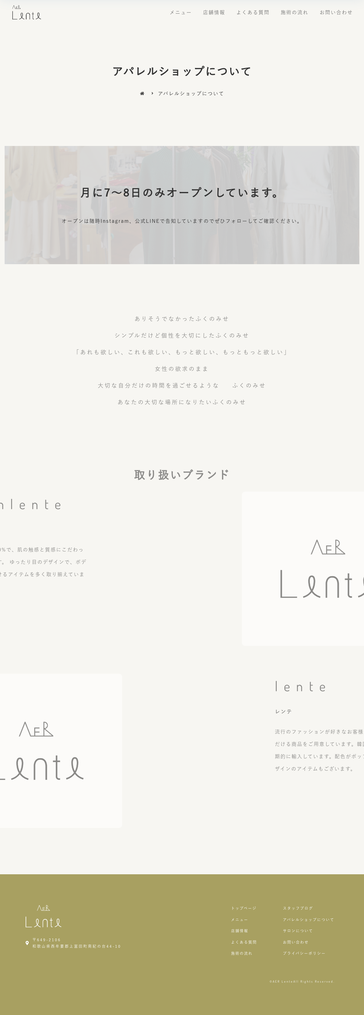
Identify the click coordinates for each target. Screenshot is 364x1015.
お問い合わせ (336, 12)
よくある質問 (253, 12)
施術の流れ (294, 12)
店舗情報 (214, 12)
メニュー (181, 12)
